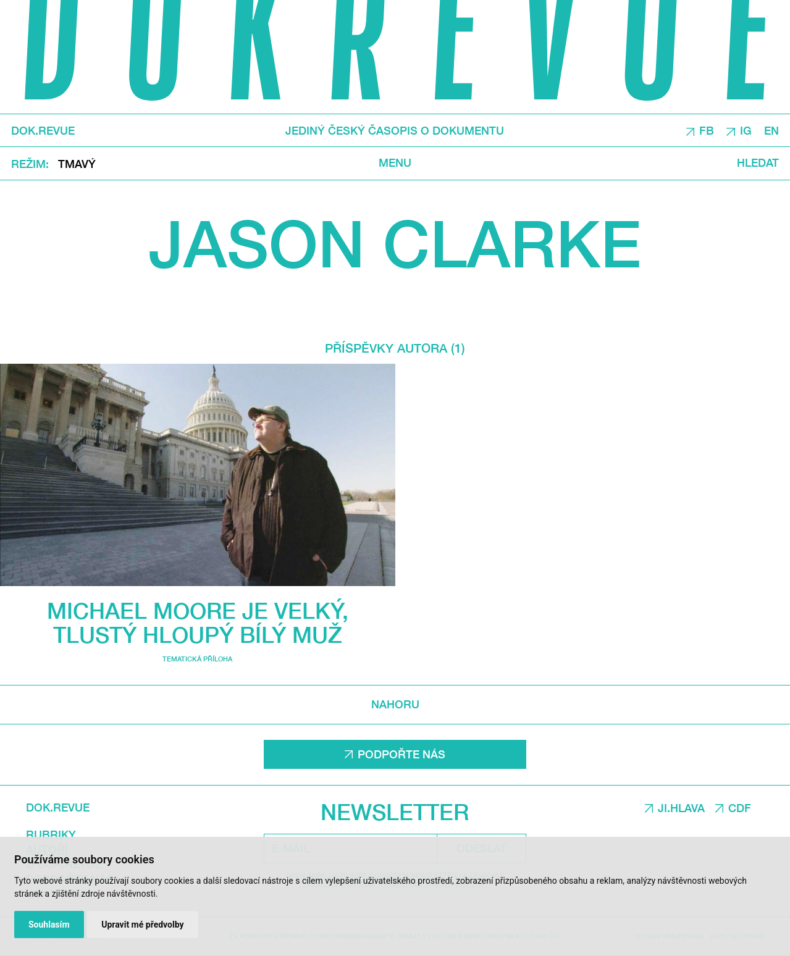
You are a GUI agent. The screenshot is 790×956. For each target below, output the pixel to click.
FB (706, 130)
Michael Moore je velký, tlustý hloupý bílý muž (197, 622)
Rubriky (51, 834)
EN (771, 130)
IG (746, 130)
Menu (395, 163)
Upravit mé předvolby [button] (142, 924)
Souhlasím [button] (49, 924)
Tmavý (77, 163)
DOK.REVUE (43, 130)
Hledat (758, 163)
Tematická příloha (197, 659)
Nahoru (395, 704)
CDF (739, 808)
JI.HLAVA (681, 808)
